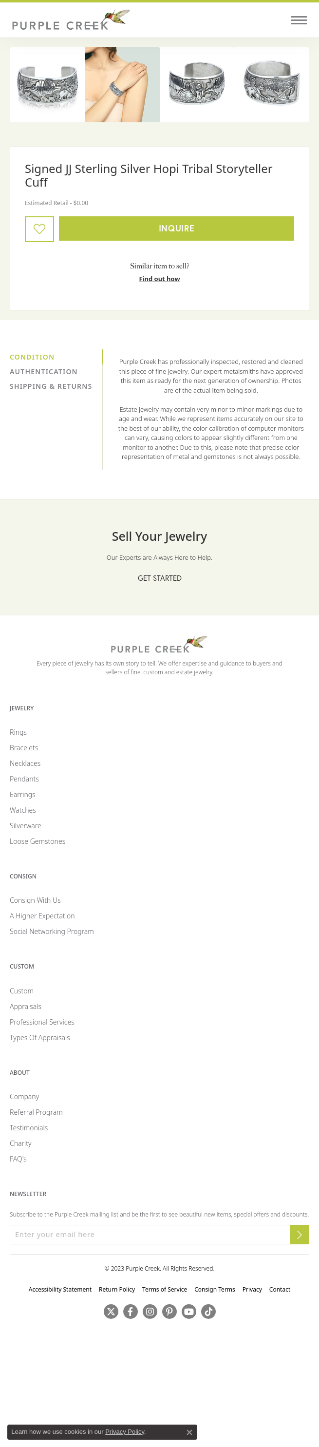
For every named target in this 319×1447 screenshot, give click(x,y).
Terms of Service (164, 1289)
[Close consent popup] (189, 1432)
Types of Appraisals (40, 1037)
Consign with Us (35, 900)
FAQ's (18, 1158)
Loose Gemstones (37, 841)
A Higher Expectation (42, 915)
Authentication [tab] (44, 371)
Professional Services (42, 1022)
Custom (22, 990)
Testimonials (29, 1127)
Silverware (25, 825)
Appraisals (25, 1006)
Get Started (160, 578)
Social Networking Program (52, 931)
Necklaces (25, 763)
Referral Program (36, 1112)
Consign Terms (214, 1289)
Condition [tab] (32, 357)
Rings (18, 732)
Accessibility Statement (60, 1289)
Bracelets (24, 747)
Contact (279, 1289)
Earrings (23, 794)
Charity (21, 1143)
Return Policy (117, 1289)
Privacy (252, 1289)
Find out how (159, 278)
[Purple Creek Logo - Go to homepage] (70, 20)
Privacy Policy (124, 1431)
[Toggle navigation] (299, 20)
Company (24, 1096)
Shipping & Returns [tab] (51, 386)
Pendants (24, 778)
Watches (23, 810)
